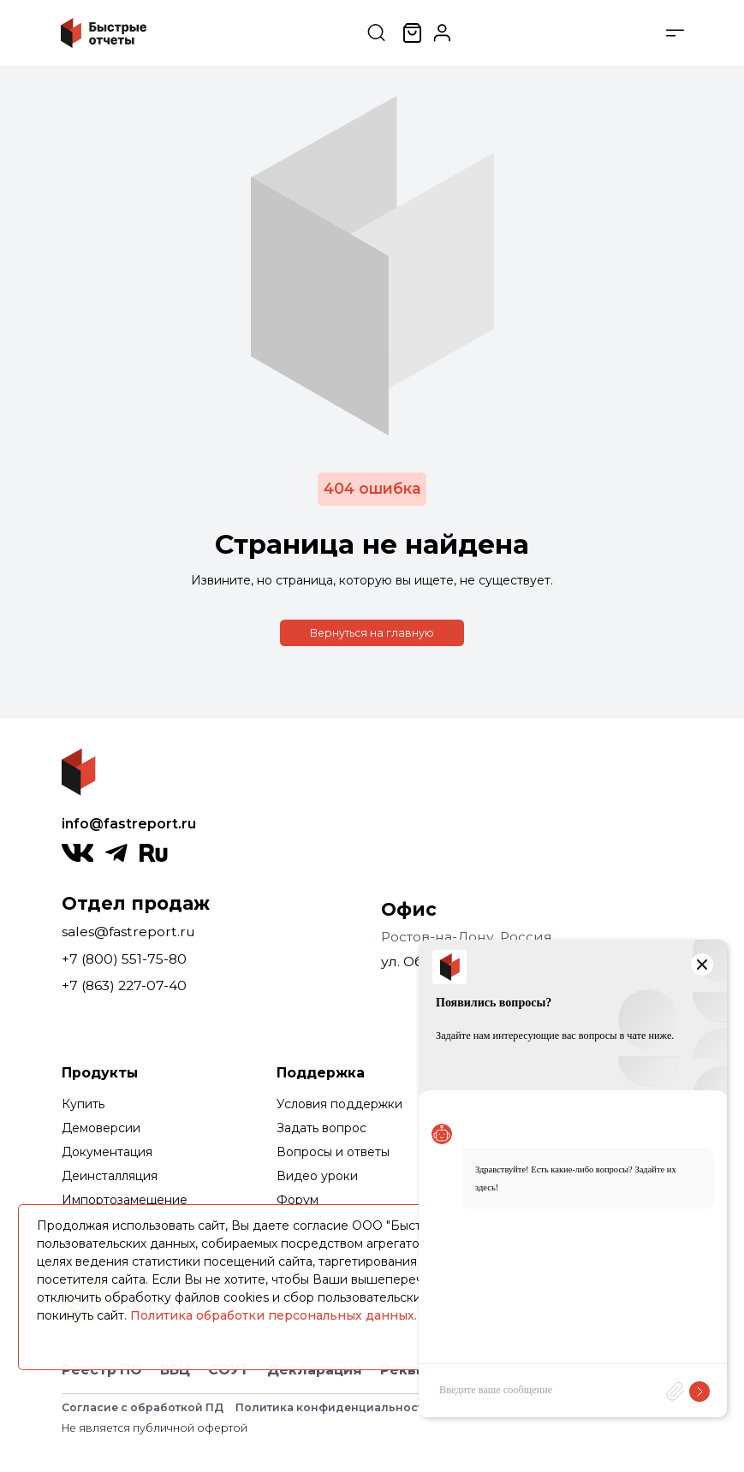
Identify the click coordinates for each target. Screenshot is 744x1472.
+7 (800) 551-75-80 (124, 959)
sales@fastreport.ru (128, 931)
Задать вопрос (321, 1128)
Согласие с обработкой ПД (142, 1407)
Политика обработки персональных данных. (273, 1315)
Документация (107, 1152)
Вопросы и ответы (333, 1152)
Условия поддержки (339, 1104)
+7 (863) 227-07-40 (124, 985)
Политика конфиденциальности (333, 1407)
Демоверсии (101, 1128)
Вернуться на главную (372, 632)
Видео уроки (317, 1176)
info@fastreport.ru (129, 824)
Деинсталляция (110, 1176)
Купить (83, 1104)
